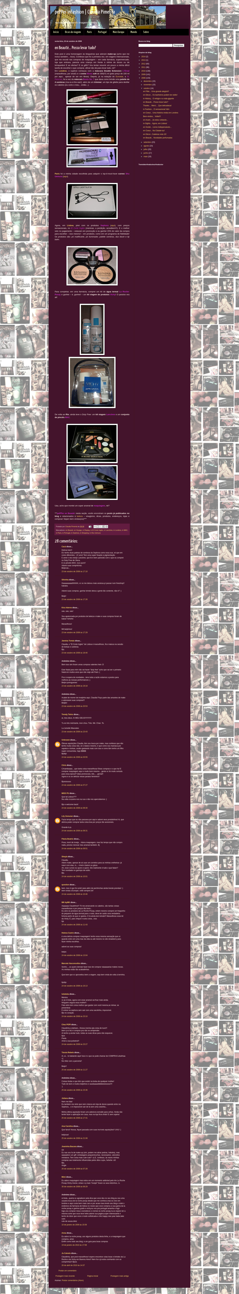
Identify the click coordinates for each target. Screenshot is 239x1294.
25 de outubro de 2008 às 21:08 (74, 1138)
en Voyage (78, 530)
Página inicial (92, 1276)
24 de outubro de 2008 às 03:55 (74, 757)
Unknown (66, 740)
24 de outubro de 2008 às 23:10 (74, 1016)
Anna (64, 1233)
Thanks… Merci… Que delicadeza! (157, 106)
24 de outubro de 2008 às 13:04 (74, 955)
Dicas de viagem (73, 32)
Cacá (64, 547)
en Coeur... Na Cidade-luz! (154, 131)
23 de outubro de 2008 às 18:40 (74, 653)
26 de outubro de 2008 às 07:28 (74, 1169)
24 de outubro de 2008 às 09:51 (74, 848)
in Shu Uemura (95, 533)
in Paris (58, 533)
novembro (148, 85)
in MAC (124, 530)
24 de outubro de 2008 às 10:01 (74, 876)
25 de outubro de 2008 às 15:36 (74, 1090)
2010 (143, 71)
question (65, 885)
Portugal (102, 32)
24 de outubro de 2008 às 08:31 (74, 831)
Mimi (64, 1177)
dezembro (148, 81)
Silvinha (65, 580)
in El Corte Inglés (97, 530)
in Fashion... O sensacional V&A (156, 109)
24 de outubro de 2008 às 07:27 (74, 785)
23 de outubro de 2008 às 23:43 (74, 732)
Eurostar (119, 76)
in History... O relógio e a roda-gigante (158, 98)
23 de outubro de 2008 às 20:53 (74, 706)
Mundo (133, 32)
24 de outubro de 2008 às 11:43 (74, 925)
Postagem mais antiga (120, 1276)
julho (146, 149)
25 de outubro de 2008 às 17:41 (74, 1118)
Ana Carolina (67, 1126)
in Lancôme (108, 530)
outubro (147, 88)
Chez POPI (66, 1025)
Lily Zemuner (67, 816)
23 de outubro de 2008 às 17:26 (74, 599)
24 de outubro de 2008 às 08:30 (74, 808)
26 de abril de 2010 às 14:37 (73, 1265)
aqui (65, 176)
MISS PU (65, 793)
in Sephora (75, 533)
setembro (148, 142)
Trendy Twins (67, 714)
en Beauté (69, 530)
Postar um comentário (67, 1271)
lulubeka (65, 994)
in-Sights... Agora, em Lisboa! (155, 123)
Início (56, 32)
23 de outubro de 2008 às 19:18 (74, 686)
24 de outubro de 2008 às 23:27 (74, 1044)
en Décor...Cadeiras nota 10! (154, 134)
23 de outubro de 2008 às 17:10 (74, 571)
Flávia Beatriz (67, 839)
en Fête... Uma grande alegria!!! (156, 91)
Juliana (65, 1098)
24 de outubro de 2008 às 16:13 (74, 986)
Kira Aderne (67, 608)
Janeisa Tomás (68, 641)
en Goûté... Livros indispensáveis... (157, 127)
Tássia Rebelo (68, 1052)
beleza (80, 516)
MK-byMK (66, 902)
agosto (147, 146)
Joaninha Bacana (69, 1146)
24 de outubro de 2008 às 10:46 (74, 894)
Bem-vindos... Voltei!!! (152, 116)
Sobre (146, 32)
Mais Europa (118, 32)
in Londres (117, 530)
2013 (143, 60)
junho (146, 153)
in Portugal (66, 533)
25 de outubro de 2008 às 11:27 (74, 1070)
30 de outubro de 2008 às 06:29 (74, 1187)
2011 (143, 67)
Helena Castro (68, 933)
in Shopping (84, 533)
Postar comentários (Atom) (73, 1280)
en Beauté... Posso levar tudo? (155, 102)
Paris (89, 32)
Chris (64, 765)
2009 (143, 74)
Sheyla (65, 857)
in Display (86, 530)
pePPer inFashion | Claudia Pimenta (85, 12)
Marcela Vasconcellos (71, 963)
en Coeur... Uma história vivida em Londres (160, 113)
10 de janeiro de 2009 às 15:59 (74, 1225)
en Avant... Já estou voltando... (155, 120)
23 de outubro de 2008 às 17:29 (74, 632)
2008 (143, 78)
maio (146, 156)
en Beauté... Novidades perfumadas (157, 138)
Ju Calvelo (66, 1253)
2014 (143, 57)
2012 (143, 64)
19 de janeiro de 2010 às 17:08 (74, 1245)
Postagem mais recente (65, 1276)
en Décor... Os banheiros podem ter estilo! (160, 95)
